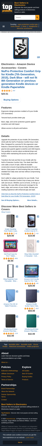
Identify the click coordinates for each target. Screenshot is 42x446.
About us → (5, 362)
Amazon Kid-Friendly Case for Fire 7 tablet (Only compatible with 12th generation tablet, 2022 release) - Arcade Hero (31, 280)
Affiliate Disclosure (7, 373)
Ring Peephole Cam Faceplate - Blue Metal (10, 280)
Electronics (8, 64)
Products (25, 379)
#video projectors (33, 346)
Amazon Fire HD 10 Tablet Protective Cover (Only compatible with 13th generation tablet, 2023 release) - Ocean (10, 305)
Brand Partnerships (8, 388)
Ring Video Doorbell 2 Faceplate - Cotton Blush (31, 255)
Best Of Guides (27, 373)
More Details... (32, 200)
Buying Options (11, 100)
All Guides (25, 371)
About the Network (7, 391)
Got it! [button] (20, 442)
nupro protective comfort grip (28, 24)
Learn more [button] (30, 437)
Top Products (5, 413)
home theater (15, 26)
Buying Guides (27, 376)
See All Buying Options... (10, 200)
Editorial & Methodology (9, 371)
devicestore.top (10, 418)
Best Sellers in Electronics (21, 4)
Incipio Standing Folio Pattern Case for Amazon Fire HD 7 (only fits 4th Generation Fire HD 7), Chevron (10, 230)
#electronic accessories (17, 346)
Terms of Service (7, 379)
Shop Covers (5, 212)
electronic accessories (24, 28)
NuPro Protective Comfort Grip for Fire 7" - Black (31, 230)
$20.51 (4, 94)
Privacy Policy (6, 376)
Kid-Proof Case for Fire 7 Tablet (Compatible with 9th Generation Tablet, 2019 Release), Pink (10, 255)
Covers (22, 67)
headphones (33, 26)
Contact (4, 400)
